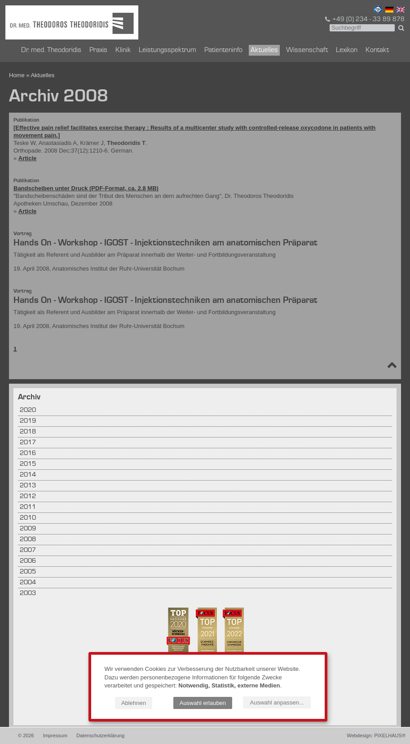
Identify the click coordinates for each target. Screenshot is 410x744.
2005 (28, 572)
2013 (28, 485)
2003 (28, 593)
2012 (28, 496)
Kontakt (377, 50)
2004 (28, 582)
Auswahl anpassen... (277, 702)
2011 (28, 507)
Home (17, 75)
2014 (28, 475)
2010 (28, 518)
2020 (28, 410)
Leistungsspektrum (167, 50)
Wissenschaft (307, 50)
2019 (28, 421)
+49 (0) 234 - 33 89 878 (364, 19)
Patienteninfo (223, 50)
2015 (28, 464)
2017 (28, 442)
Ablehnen (133, 703)
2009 (28, 528)
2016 (28, 453)
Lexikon (346, 50)
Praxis (98, 50)
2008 (28, 539)
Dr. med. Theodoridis (51, 50)
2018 (28, 432)
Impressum (55, 735)
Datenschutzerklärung (100, 735)
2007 (28, 550)
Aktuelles (264, 50)
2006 (28, 561)
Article (27, 158)
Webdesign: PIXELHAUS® (376, 735)
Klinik (123, 50)
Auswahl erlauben (203, 703)
